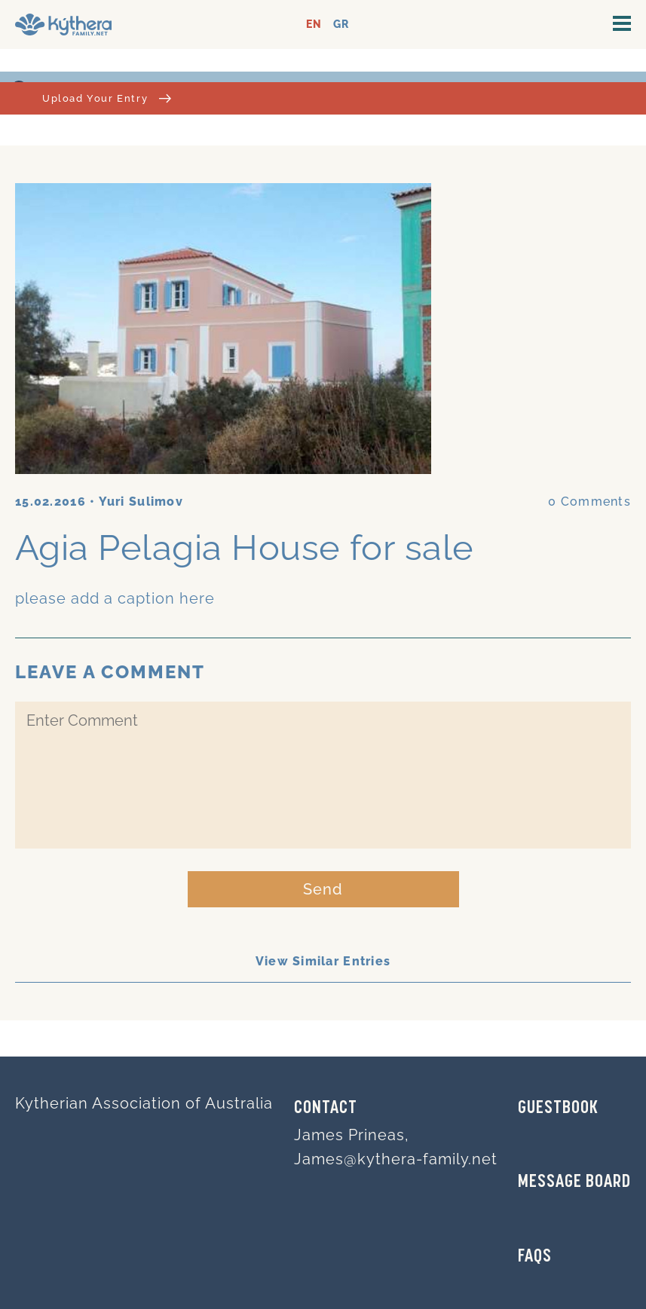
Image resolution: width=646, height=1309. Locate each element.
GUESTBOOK (558, 1108)
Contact (325, 1108)
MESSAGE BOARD (574, 1182)
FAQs (535, 1257)
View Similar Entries (323, 961)
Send (323, 889)
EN (314, 24)
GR (341, 24)
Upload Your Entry (106, 98)
